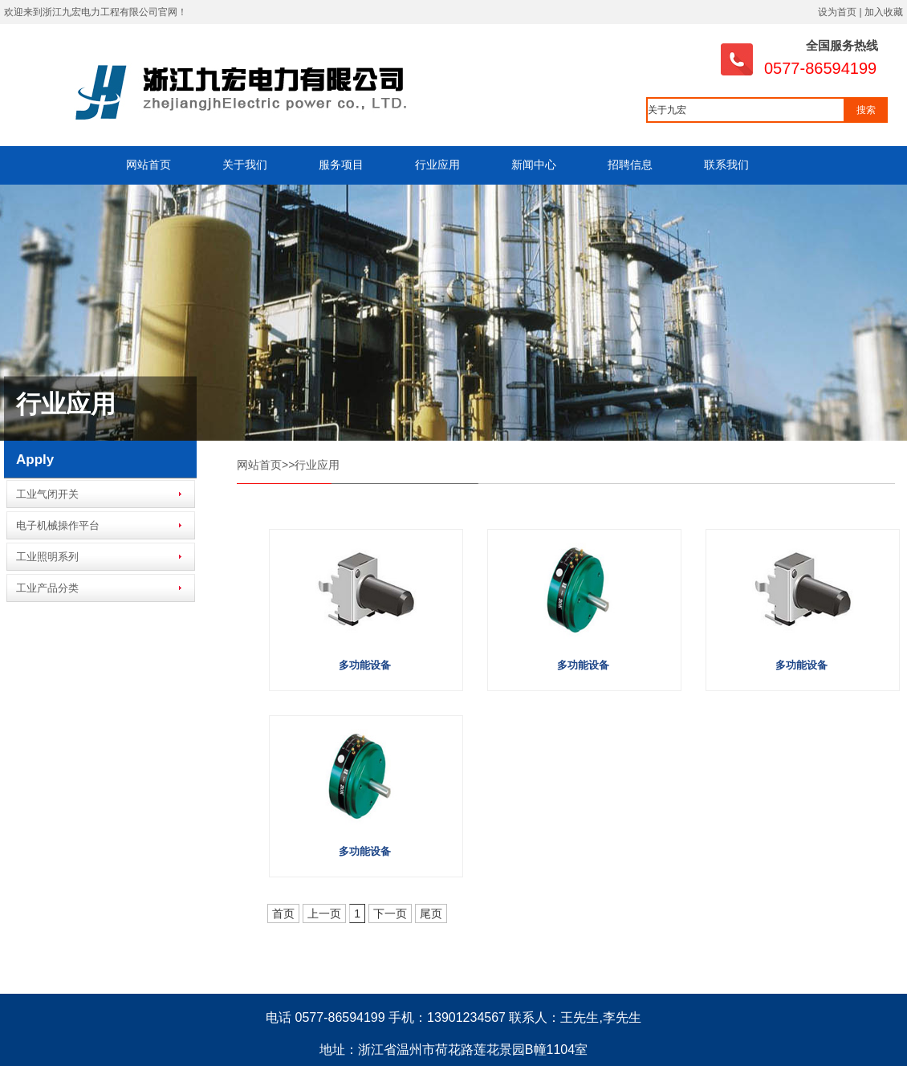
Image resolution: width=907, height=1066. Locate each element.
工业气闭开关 (47, 494)
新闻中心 (533, 164)
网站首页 (148, 164)
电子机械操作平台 (58, 525)
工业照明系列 (47, 557)
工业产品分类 (47, 588)
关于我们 (244, 164)
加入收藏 (883, 12)
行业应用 (437, 164)
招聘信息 (630, 164)
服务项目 (341, 164)
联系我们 (726, 164)
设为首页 (837, 12)
